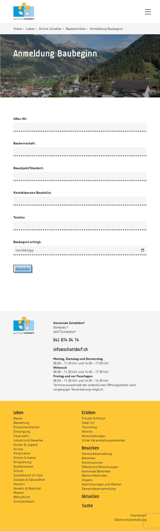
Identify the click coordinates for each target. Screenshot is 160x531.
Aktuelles (90, 496)
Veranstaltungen (93, 435)
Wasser (18, 492)
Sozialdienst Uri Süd (27, 475)
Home (17, 28)
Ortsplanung (22, 461)
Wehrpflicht (21, 496)
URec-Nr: (20, 118)
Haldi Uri (88, 422)
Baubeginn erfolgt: (27, 242)
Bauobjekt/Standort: (28, 168)
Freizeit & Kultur (94, 418)
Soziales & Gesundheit (29, 479)
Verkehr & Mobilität (27, 488)
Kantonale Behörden (96, 471)
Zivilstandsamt (24, 501)
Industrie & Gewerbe (28, 440)
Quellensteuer (23, 466)
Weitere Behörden (94, 475)
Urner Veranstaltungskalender (103, 440)
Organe (87, 479)
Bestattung (21, 422)
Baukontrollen (76, 28)
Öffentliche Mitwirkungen (100, 466)
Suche (87, 506)
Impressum (138, 515)
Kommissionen (92, 462)
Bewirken (90, 448)
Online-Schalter (50, 28)
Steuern (19, 483)
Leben (30, 28)
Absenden (23, 268)
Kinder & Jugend (25, 444)
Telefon (19, 217)
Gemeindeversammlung (99, 488)
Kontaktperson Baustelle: (32, 192)
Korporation (22, 453)
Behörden (89, 458)
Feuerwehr (21, 435)
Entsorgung (21, 431)
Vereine (87, 431)
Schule (18, 470)
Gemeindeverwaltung (97, 453)
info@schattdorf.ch (70, 349)
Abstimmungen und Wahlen (102, 484)
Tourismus (89, 427)
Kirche (18, 449)
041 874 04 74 (66, 340)
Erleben (88, 413)
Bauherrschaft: (24, 143)
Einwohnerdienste (26, 427)
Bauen (17, 418)
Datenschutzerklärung (130, 519)
